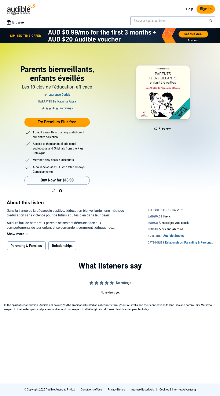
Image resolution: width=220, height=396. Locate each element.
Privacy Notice (117, 389)
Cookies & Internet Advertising (178, 389)
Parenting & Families (26, 246)
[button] (53, 190)
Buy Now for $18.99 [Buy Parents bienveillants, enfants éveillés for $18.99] (57, 180)
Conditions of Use (92, 389)
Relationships (62, 246)
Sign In (206, 9)
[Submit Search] (211, 21)
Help (189, 9)
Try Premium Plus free (57, 122)
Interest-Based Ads (142, 389)
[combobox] (172, 21)
